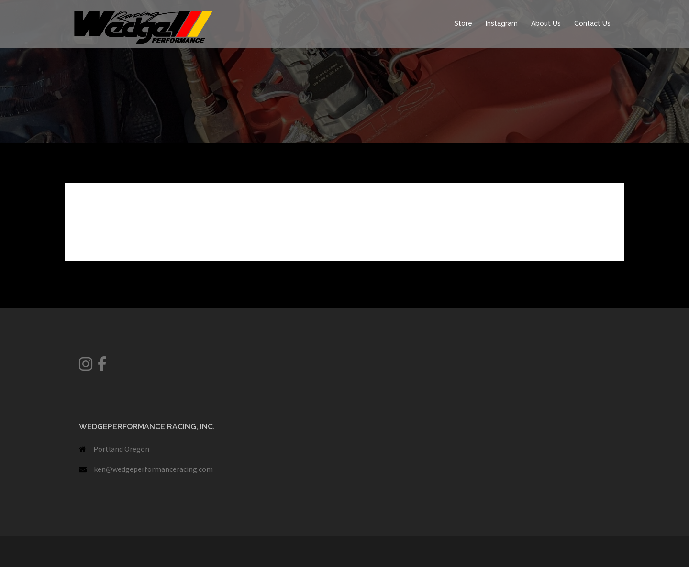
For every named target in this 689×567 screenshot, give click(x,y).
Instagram (502, 23)
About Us (546, 23)
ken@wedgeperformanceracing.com (153, 469)
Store (463, 23)
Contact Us (592, 23)
